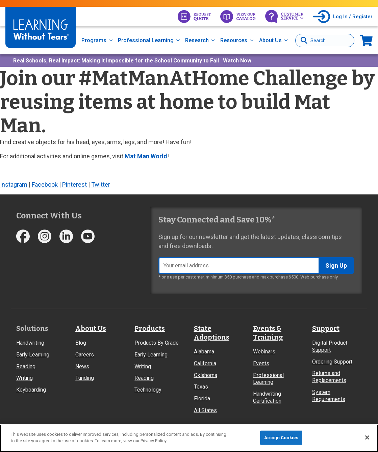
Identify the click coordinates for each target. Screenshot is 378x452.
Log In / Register (353, 17)
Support (325, 328)
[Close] (367, 437)
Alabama (204, 351)
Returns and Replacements (329, 376)
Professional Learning (146, 40)
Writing (24, 378)
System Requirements (328, 395)
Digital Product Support (329, 346)
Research (197, 40)
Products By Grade (156, 343)
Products (149, 328)
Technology (147, 390)
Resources (233, 40)
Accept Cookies (281, 437)
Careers (84, 354)
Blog (80, 343)
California (205, 363)
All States (205, 410)
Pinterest (74, 184)
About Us (270, 40)
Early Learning (32, 354)
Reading (25, 366)
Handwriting (30, 343)
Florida (202, 398)
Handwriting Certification (267, 397)
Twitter (100, 184)
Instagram (13, 184)
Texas (201, 386)
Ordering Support (332, 361)
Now (366, 40)
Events (261, 363)
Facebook (45, 184)
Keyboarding (31, 390)
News (82, 366)
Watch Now (237, 60)
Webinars (264, 351)
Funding (84, 378)
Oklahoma (205, 375)
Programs (93, 40)
